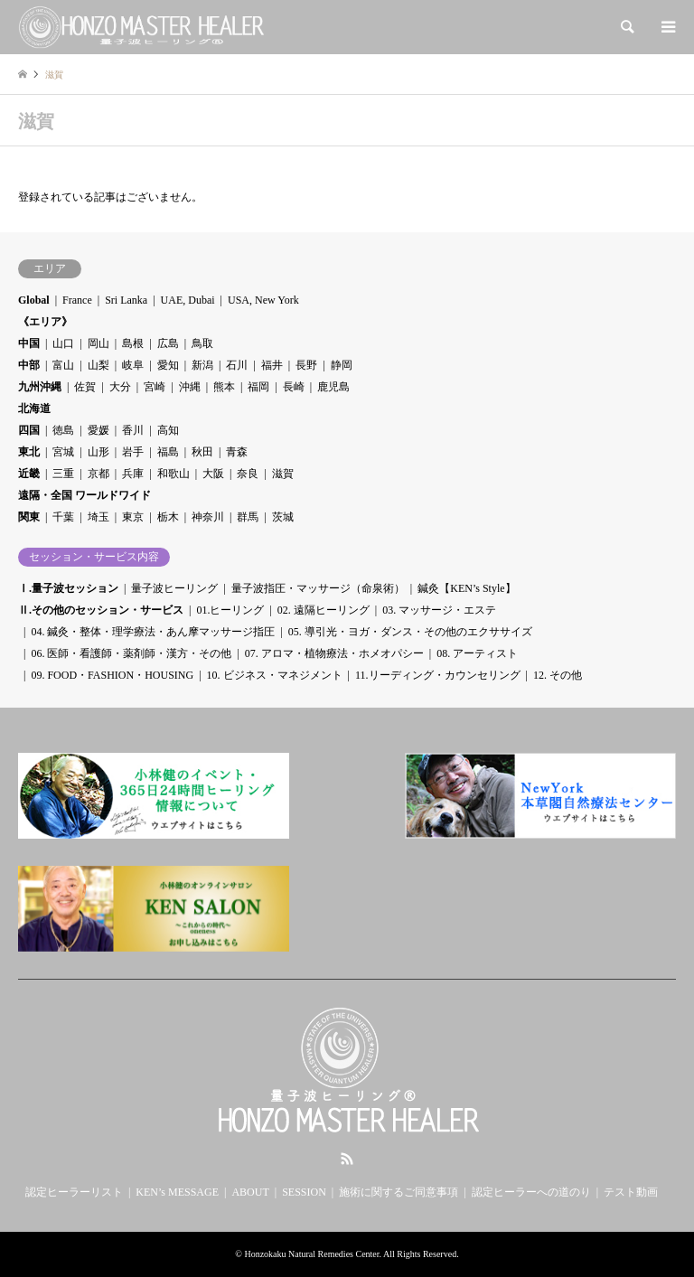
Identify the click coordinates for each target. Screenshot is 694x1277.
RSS (347, 1158)
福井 (272, 365)
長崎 (294, 386)
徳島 (63, 430)
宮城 (63, 452)
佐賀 (85, 386)
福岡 (258, 386)
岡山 (98, 343)
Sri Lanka (126, 300)
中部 (29, 365)
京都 (98, 473)
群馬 (247, 517)
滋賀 (283, 473)
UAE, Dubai (188, 300)
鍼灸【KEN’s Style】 (466, 588)
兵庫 (133, 473)
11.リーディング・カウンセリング (437, 675)
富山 (63, 365)
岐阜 (133, 365)
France (77, 300)
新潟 (202, 365)
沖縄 (190, 386)
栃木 (168, 517)
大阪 (213, 473)
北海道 (34, 408)
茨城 (283, 517)
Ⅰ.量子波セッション (68, 588)
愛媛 (98, 430)
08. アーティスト (477, 653)
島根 (133, 343)
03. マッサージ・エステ (439, 610)
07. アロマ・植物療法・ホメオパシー (334, 653)
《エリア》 (45, 321)
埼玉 (98, 517)
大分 (120, 386)
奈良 (247, 473)
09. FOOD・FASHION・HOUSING (112, 675)
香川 (133, 430)
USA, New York (263, 300)
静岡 (341, 365)
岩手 (133, 452)
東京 (133, 517)
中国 (29, 343)
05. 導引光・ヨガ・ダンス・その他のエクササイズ (410, 631)
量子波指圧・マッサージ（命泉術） (318, 588)
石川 (237, 365)
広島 (168, 343)
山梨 (98, 365)
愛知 (168, 365)
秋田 (202, 452)
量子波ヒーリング (174, 588)
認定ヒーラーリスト (74, 1192)
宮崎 (154, 386)
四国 (29, 430)
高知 (168, 430)
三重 (63, 473)
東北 (29, 452)
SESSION (304, 1192)
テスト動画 (631, 1192)
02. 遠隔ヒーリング (323, 610)
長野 (306, 365)
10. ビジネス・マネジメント (274, 675)
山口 (63, 343)
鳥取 (202, 343)
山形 (98, 452)
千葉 (63, 517)
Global (34, 300)
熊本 (224, 386)
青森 (237, 452)
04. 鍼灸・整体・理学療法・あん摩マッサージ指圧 (153, 631)
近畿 (29, 473)
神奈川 (208, 517)
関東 (29, 517)
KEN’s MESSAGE (177, 1192)
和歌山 (173, 473)
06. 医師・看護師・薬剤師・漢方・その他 (131, 653)
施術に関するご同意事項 (398, 1192)
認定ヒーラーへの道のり (531, 1192)
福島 (168, 452)
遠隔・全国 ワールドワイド (84, 495)
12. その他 (557, 675)
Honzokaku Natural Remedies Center (311, 1254)
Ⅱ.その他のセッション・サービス (100, 610)
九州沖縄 (39, 386)
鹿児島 (333, 386)
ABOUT (249, 1192)
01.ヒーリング (230, 610)
